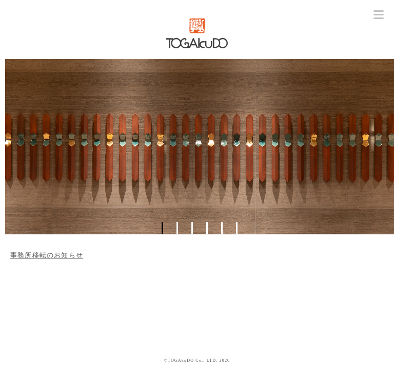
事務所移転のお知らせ (46, 255)
